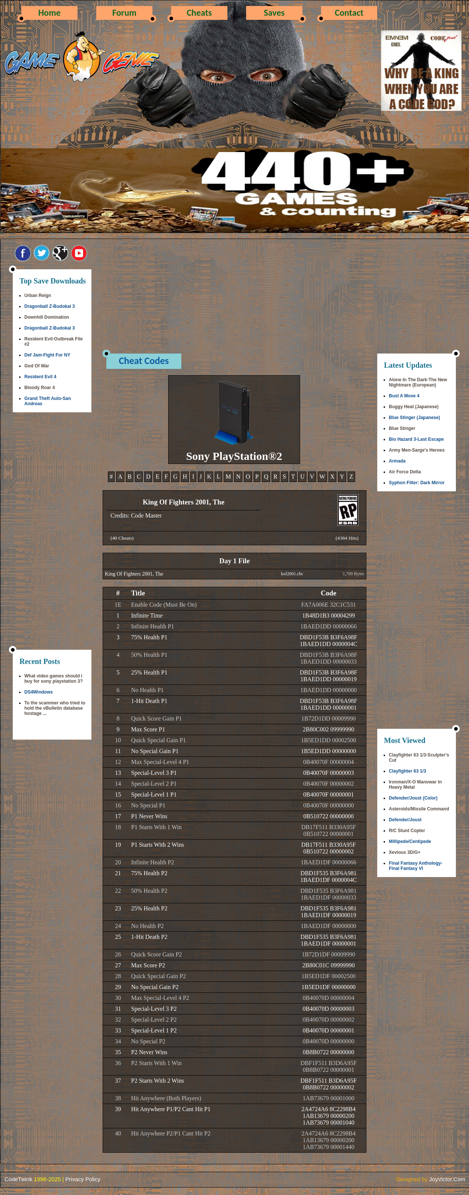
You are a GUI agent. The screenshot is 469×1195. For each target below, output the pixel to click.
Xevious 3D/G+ (404, 852)
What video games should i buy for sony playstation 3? (53, 678)
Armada (397, 461)
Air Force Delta (405, 471)
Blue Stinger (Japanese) (414, 417)
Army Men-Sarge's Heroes (417, 450)
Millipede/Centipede (410, 841)
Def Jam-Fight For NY (47, 355)
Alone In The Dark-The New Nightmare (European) (418, 382)
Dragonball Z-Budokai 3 (49, 306)
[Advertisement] (52, 531)
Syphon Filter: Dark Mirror (417, 482)
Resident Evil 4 (40, 376)
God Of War (36, 365)
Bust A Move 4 (404, 395)
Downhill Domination (46, 317)
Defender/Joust (405, 819)
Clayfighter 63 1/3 (407, 771)
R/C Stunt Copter (407, 830)
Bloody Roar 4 (39, 387)
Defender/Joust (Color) (413, 798)
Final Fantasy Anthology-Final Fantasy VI (415, 866)
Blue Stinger (402, 428)
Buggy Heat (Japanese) (414, 406)
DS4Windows (38, 692)
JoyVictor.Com (447, 1179)
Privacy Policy (82, 1179)
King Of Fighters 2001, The (134, 574)
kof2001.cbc (292, 573)
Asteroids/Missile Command (419, 809)
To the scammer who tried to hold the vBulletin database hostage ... (54, 708)
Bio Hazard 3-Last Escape (416, 439)
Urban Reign (37, 295)
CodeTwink (18, 1179)
